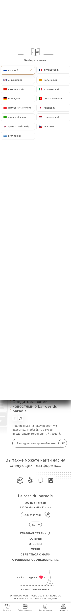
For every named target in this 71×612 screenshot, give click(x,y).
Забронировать (25, 607)
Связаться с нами (35, 554)
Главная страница (35, 533)
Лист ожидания (45, 607)
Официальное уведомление (35, 559)
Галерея (35, 538)
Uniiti (46, 589)
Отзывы (35, 543)
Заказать (7, 607)
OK (62, 443)
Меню (35, 549)
